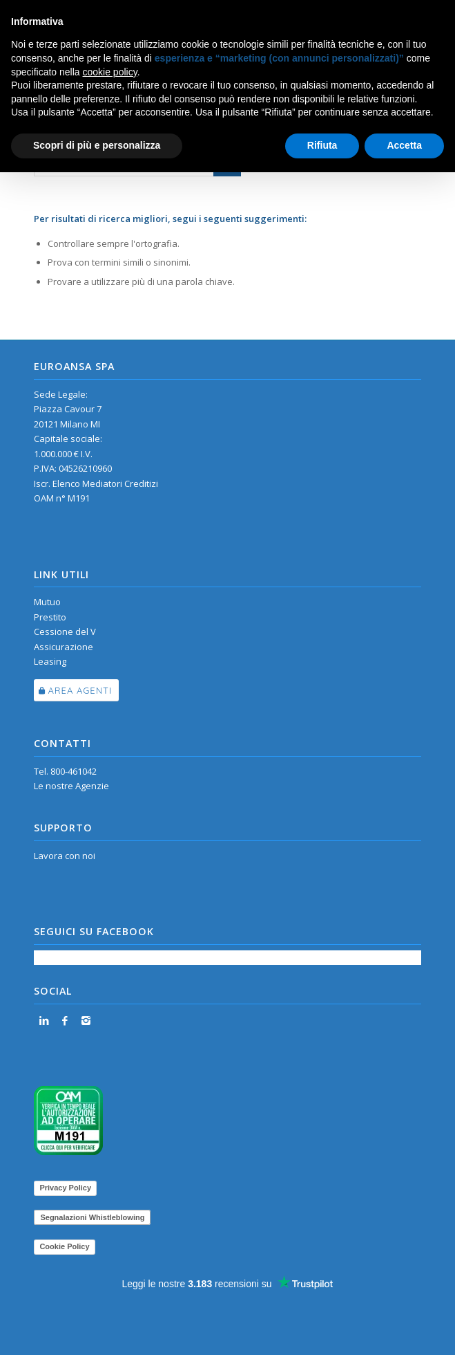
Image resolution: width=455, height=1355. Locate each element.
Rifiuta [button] (322, 145)
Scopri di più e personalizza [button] (96, 145)
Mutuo (47, 602)
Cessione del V (65, 631)
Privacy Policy (65, 1187)
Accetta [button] (404, 145)
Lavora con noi (64, 855)
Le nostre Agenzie (71, 786)
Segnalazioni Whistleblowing (92, 1217)
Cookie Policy (64, 1246)
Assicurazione (63, 646)
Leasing (50, 661)
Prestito (50, 617)
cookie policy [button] (110, 71)
